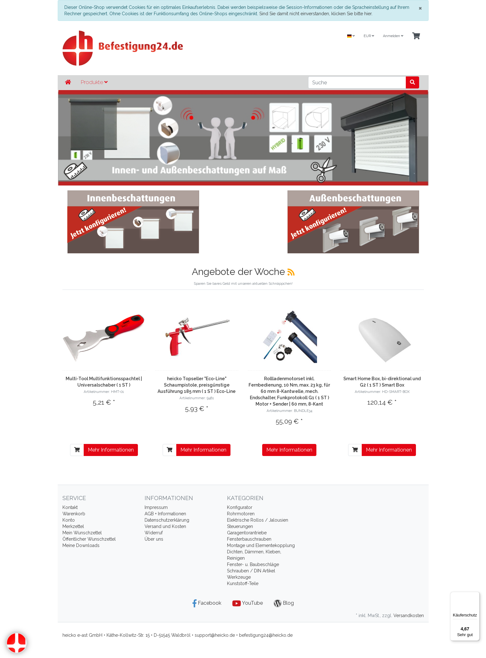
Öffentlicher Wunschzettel (89, 539)
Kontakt (70, 507)
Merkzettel (73, 526)
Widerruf (154, 532)
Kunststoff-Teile (242, 583)
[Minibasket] (416, 36)
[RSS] (291, 272)
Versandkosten (408, 615)
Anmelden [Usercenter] (393, 36)
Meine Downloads (81, 545)
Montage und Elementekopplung (261, 545)
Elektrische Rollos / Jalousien (257, 520)
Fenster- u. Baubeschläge (253, 564)
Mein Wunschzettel (82, 532)
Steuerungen (240, 526)
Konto (68, 520)
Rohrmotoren (241, 513)
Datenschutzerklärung (167, 520)
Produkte (94, 82)
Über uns (154, 539)
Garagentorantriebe (247, 532)
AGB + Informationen (165, 513)
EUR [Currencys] (369, 36)
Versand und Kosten (165, 526)
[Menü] (476, 595)
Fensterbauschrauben (249, 539)
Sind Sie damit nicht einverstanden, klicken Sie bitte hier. (316, 13)
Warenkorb (73, 513)
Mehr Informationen (111, 450)
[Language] (351, 36)
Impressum (156, 507)
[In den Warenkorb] (77, 450)
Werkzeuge (239, 577)
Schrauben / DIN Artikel (251, 570)
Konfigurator (239, 507)
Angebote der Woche (240, 271)
